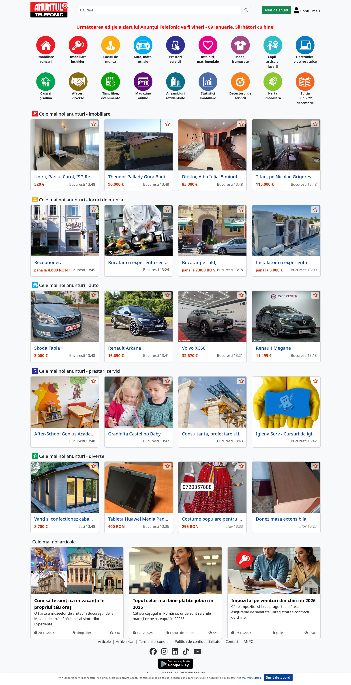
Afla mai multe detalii (249, 677)
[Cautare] (159, 10)
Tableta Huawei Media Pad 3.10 (141, 519)
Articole (104, 641)
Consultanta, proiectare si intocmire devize (227, 434)
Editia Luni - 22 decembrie (305, 98)
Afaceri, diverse (78, 95)
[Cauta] (246, 10)
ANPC (248, 641)
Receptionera (48, 262)
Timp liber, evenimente (110, 95)
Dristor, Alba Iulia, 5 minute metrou (219, 177)
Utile (278, 633)
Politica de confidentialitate (197, 641)
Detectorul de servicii (240, 95)
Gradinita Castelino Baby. (135, 434)
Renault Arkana (124, 348)
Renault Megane (273, 348)
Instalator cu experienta (281, 262)
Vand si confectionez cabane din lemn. (75, 519)
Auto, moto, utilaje (143, 59)
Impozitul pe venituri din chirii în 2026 (273, 600)
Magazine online (143, 95)
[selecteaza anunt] (94, 124)
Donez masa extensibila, (282, 519)
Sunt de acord (278, 677)
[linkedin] (175, 651)
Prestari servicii (175, 59)
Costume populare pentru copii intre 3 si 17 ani (232, 519)
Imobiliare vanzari (45, 59)
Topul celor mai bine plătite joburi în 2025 (173, 603)
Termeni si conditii (154, 641)
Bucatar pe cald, (199, 262)
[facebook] (153, 651)
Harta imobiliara (273, 95)
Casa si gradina (46, 95)
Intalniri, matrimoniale (208, 59)
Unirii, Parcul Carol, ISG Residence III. (73, 177)
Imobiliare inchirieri (78, 59)
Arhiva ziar (125, 641)
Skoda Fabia (47, 348)
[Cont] (306, 10)
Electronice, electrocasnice (305, 59)
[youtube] (197, 651)
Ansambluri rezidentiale (175, 95)
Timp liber (82, 633)
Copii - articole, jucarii (272, 62)
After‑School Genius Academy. (66, 434)
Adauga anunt (276, 10)
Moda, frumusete (240, 59)
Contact (231, 641)
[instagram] (164, 651)
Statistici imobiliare (208, 95)
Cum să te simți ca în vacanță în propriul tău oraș (69, 603)
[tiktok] (186, 651)
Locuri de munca (110, 59)
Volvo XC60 (193, 348)
